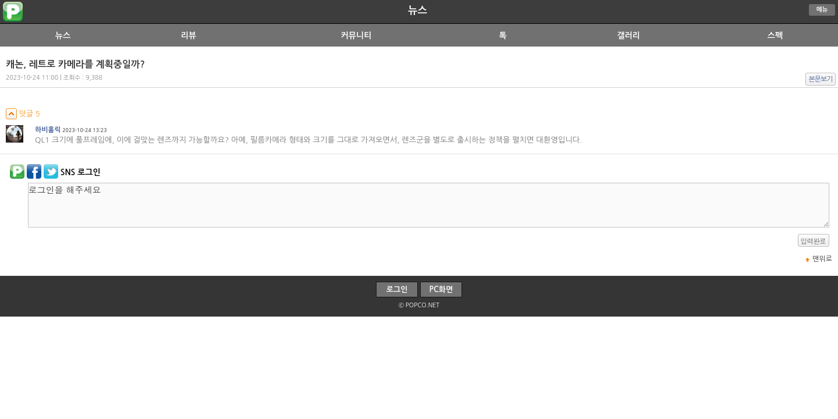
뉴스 (417, 10)
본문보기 (821, 79)
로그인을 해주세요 (428, 205)
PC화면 (441, 289)
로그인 (397, 289)
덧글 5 (23, 113)
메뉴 (822, 9)
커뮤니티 (356, 35)
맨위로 (822, 258)
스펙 (775, 35)
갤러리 (628, 35)
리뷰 (188, 35)
